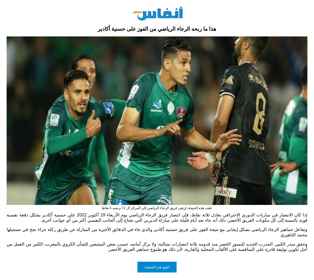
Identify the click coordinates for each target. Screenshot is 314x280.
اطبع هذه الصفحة (157, 267)
